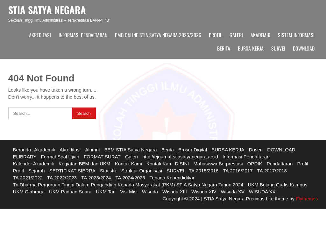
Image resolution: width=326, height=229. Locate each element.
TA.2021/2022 (28, 177)
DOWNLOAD (304, 48)
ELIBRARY (25, 156)
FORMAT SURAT (102, 156)
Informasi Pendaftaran (83, 35)
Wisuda (150, 191)
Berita (223, 48)
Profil (215, 35)
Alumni (92, 149)
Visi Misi (129, 191)
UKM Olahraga (29, 191)
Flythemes (306, 198)
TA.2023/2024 (96, 177)
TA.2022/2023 (62, 177)
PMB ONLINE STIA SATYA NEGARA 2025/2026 (158, 35)
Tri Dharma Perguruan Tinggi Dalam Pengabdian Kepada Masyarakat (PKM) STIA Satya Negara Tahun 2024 (128, 184)
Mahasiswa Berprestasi (218, 163)
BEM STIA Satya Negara (130, 149)
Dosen (256, 149)
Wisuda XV (232, 191)
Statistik (108, 170)
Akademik (260, 35)
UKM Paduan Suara (70, 191)
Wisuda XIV (203, 191)
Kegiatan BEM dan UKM (84, 163)
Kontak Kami (128, 163)
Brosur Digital (192, 149)
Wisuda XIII (174, 191)
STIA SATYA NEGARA (47, 10)
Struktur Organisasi (141, 170)
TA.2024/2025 (130, 177)
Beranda (22, 149)
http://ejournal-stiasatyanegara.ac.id (180, 156)
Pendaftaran (280, 163)
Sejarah (36, 170)
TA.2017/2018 (272, 170)
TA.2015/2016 (203, 170)
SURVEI (278, 48)
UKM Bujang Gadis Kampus (278, 184)
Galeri (236, 35)
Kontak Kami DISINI (167, 163)
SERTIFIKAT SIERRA (72, 170)
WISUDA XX (262, 191)
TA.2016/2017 (237, 170)
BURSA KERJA (251, 48)
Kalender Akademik (33, 163)
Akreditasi (40, 35)
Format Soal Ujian (60, 156)
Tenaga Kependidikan (172, 177)
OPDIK (254, 163)
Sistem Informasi (296, 35)
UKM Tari (106, 191)
